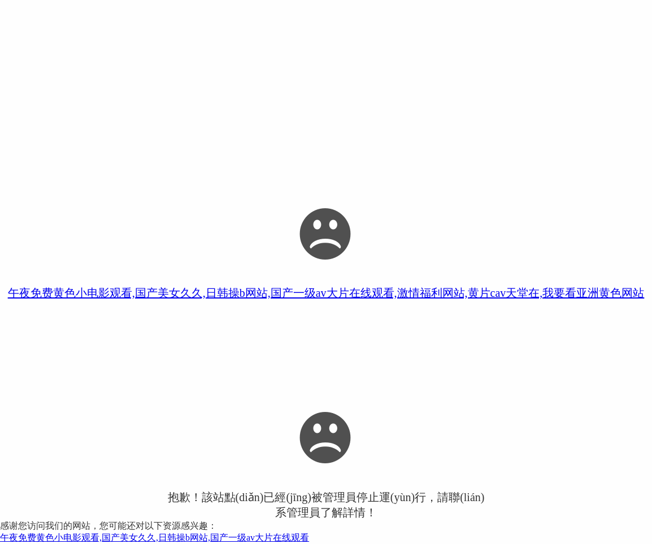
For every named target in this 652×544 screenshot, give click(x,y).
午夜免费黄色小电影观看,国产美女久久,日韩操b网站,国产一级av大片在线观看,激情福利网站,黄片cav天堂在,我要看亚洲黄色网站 (326, 293)
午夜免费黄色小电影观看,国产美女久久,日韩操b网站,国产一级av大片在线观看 (154, 537)
